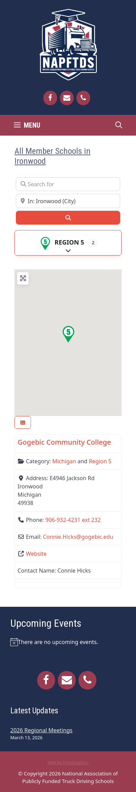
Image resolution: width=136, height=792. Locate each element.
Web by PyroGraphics (68, 762)
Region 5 (61, 242)
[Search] (68, 218)
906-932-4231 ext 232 (73, 520)
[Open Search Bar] (118, 125)
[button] (68, 334)
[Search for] (68, 184)
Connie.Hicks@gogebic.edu (78, 537)
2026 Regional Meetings (41, 730)
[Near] (68, 201)
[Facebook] (50, 98)
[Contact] (67, 98)
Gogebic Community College (64, 442)
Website (36, 553)
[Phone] (83, 98)
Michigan (64, 461)
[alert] (68, 642)
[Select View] (22, 422)
